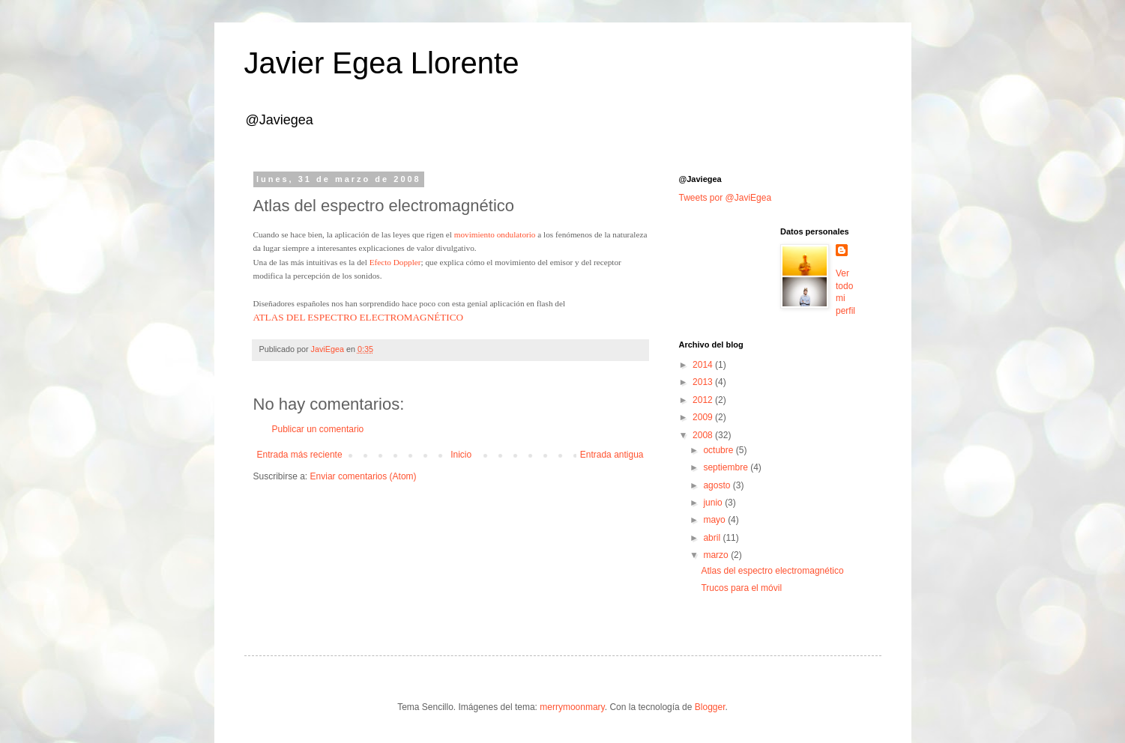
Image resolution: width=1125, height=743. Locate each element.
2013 (704, 382)
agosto (717, 485)
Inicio (460, 454)
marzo (717, 555)
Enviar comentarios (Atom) (363, 476)
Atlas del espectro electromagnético (772, 570)
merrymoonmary (572, 707)
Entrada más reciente (300, 454)
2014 (704, 365)
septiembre (726, 467)
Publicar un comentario (318, 429)
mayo (715, 520)
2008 (704, 435)
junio (714, 502)
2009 (704, 417)
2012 (704, 400)
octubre (719, 450)
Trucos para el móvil (741, 588)
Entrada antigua (612, 454)
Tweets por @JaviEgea (725, 197)
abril (713, 538)
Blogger (710, 707)
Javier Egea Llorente (381, 62)
